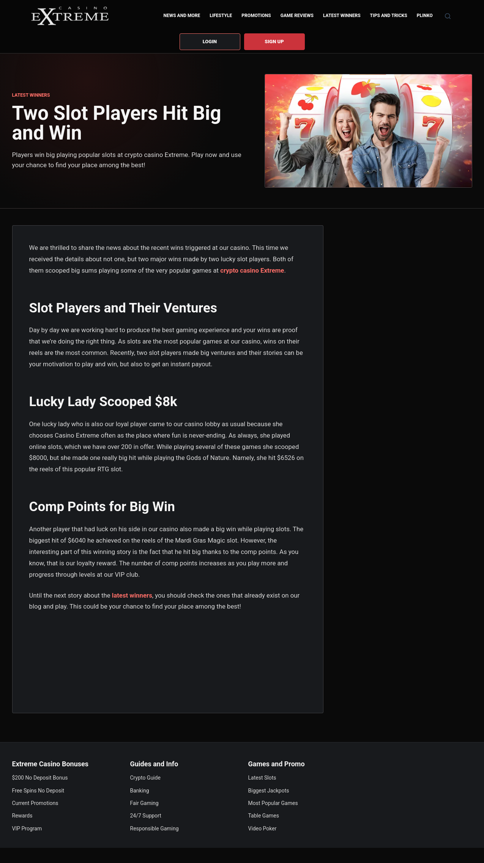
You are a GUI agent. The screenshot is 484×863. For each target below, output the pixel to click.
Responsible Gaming (154, 828)
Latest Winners (342, 15)
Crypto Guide (145, 778)
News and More (181, 15)
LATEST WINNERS (31, 95)
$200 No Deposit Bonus (40, 778)
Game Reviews (297, 15)
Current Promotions (35, 803)
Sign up (274, 41)
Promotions (256, 15)
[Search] (448, 16)
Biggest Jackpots (268, 791)
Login (210, 41)
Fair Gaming (144, 803)
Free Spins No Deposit (38, 791)
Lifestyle (221, 15)
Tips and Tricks (388, 15)
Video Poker (262, 828)
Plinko (425, 15)
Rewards (22, 816)
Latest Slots (262, 778)
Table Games (263, 816)
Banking (139, 791)
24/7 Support (145, 816)
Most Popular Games (273, 803)
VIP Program (27, 828)
